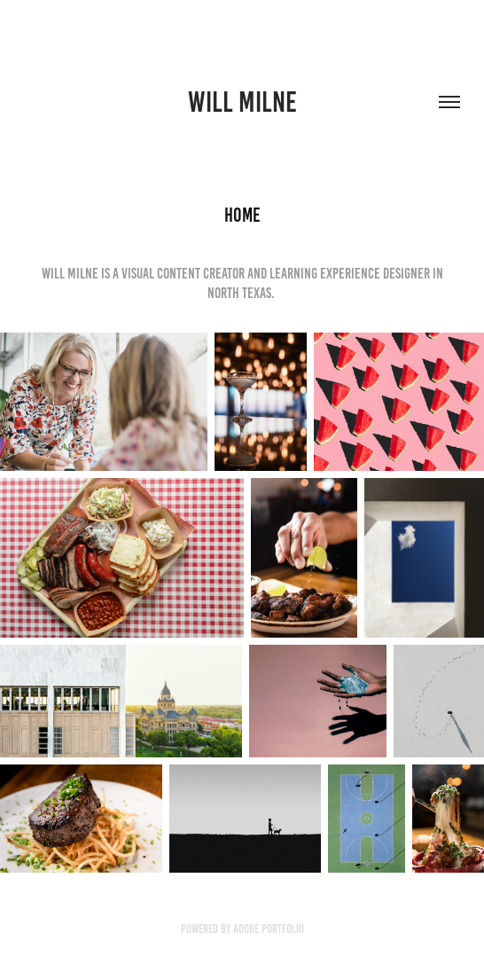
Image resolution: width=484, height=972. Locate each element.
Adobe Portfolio (268, 929)
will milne (242, 102)
